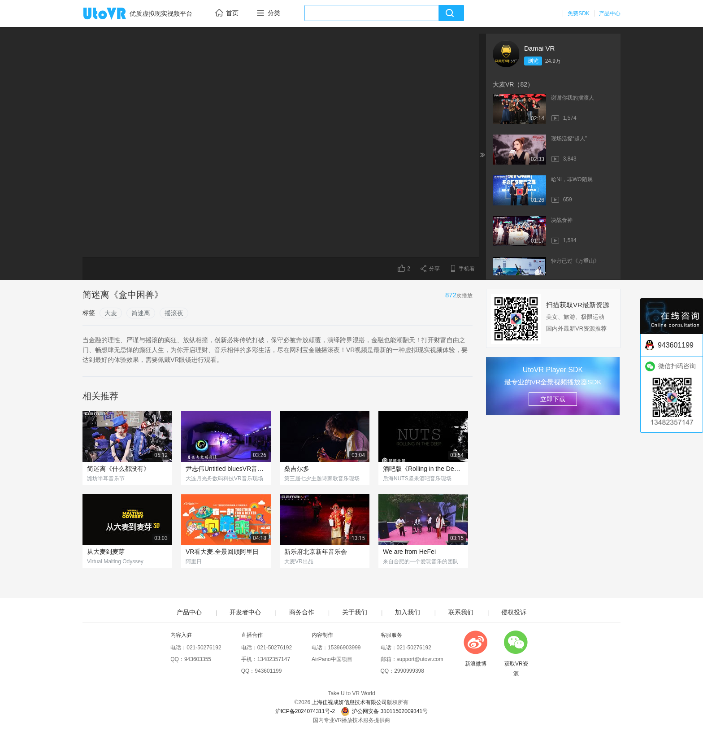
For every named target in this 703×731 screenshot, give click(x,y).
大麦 (110, 313)
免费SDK (579, 13)
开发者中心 (245, 612)
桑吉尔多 (296, 468)
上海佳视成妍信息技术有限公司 (349, 702)
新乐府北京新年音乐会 (315, 551)
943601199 (268, 671)
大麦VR (513, 84)
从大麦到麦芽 (106, 551)
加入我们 (407, 612)
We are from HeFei (409, 551)
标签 (88, 312)
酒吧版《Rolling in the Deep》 (423, 468)
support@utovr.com (420, 659)
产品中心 (610, 13)
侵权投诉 (513, 612)
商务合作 (301, 612)
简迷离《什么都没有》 (118, 468)
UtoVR (114, 14)
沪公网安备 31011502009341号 (384, 711)
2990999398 (409, 671)
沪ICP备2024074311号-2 (305, 711)
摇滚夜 (174, 313)
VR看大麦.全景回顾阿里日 (222, 551)
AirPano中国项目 (332, 659)
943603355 (197, 659)
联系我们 (460, 612)
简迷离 (140, 313)
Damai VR (539, 48)
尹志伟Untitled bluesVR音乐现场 (226, 468)
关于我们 (354, 612)
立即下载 (552, 399)
